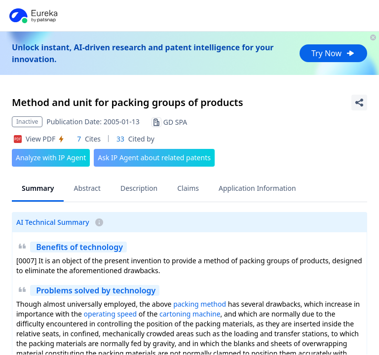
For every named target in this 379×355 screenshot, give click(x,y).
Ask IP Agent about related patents (154, 157)
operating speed (110, 314)
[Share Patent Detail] (359, 102)
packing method (199, 304)
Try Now (333, 53)
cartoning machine (190, 314)
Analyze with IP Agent (51, 157)
